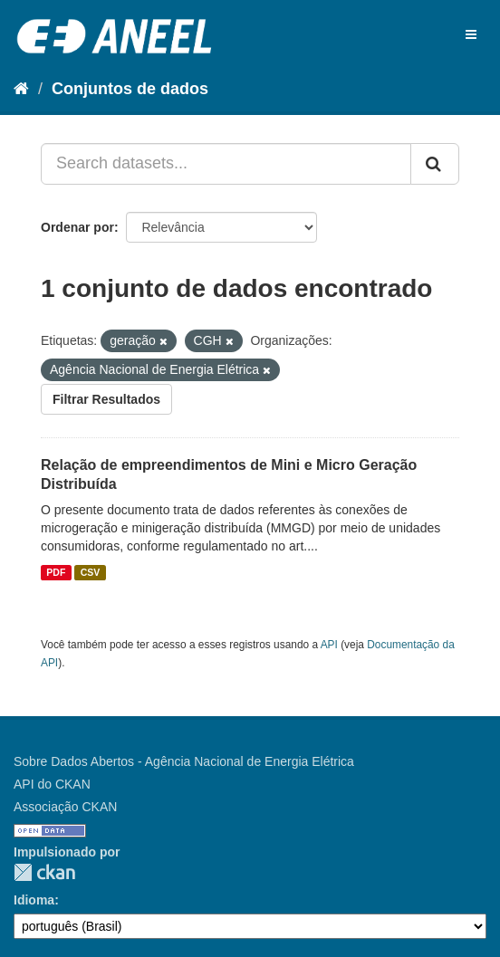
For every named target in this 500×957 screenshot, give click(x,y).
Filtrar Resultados (106, 399)
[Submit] (434, 164)
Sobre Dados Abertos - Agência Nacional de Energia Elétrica (184, 761)
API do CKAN (52, 784)
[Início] (21, 89)
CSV (91, 572)
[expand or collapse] (471, 34)
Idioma (34, 900)
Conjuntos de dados (130, 89)
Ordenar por (77, 227)
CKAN (44, 872)
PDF (55, 572)
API (329, 644)
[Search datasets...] (226, 164)
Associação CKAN (65, 806)
